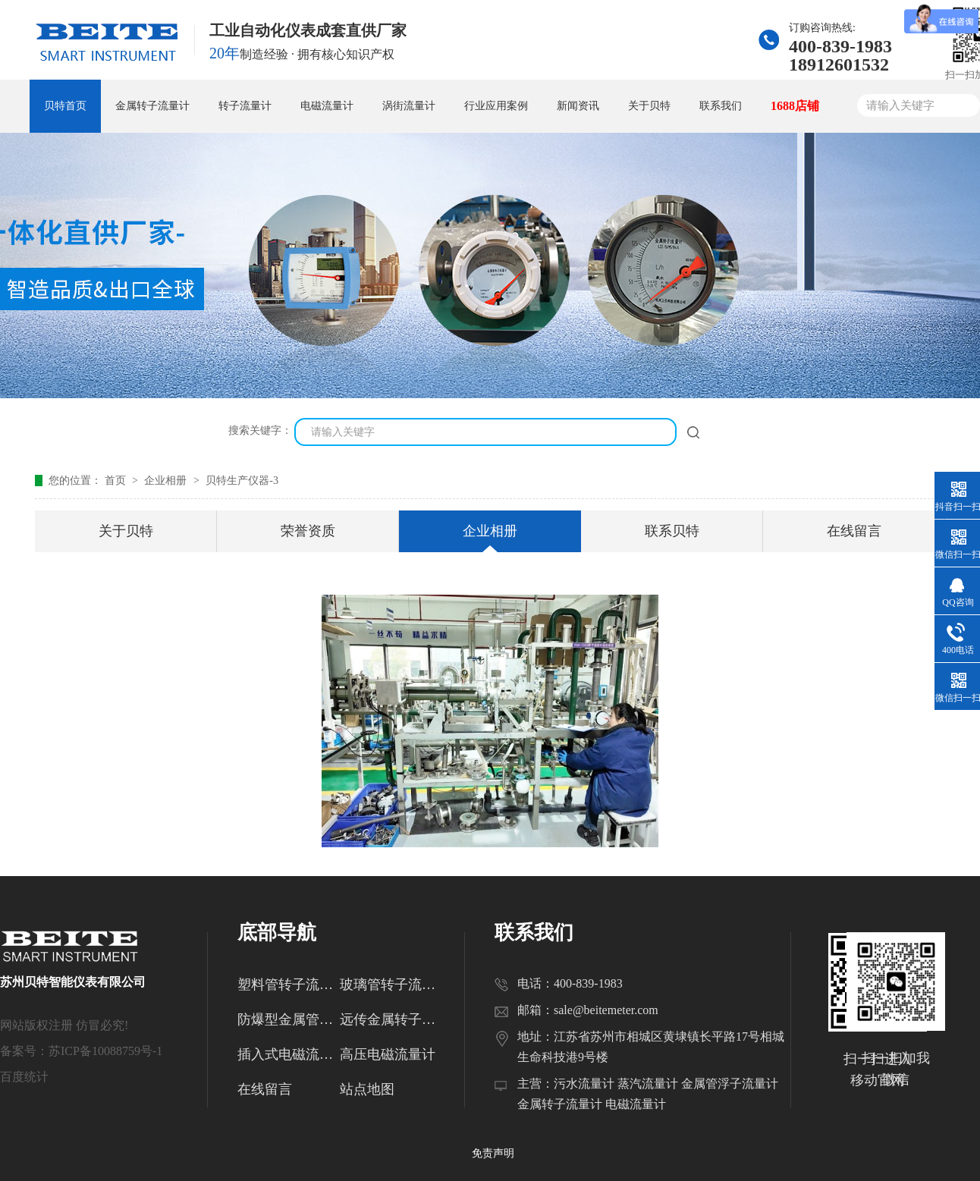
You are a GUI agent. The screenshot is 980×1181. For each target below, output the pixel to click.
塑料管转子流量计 (288, 984)
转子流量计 (245, 106)
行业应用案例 (496, 106)
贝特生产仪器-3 (242, 480)
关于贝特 (649, 106)
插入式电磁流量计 (288, 1054)
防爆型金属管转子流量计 (288, 1019)
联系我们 (720, 106)
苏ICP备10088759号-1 (105, 1050)
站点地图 (367, 1089)
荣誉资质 (308, 531)
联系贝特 (672, 531)
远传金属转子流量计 (391, 1019)
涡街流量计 (408, 106)
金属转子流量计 (152, 106)
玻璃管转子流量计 (391, 984)
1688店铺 (795, 105)
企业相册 (167, 480)
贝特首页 (65, 106)
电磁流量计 (326, 106)
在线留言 (854, 531)
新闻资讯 (578, 106)
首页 (117, 480)
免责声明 (493, 1153)
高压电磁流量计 (387, 1054)
